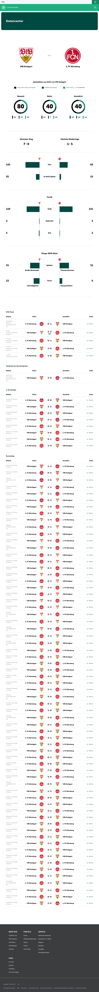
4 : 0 (49, 433)
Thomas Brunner (67, 270)
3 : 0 (49, 378)
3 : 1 (49, 407)
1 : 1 (49, 466)
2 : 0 (49, 349)
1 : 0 (49, 356)
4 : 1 (49, 562)
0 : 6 (49, 400)
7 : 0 (49, 770)
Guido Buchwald (32, 270)
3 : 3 (49, 856)
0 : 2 (49, 473)
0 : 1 (49, 324)
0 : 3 (49, 568)
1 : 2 (49, 534)
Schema (90, 324)
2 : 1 (49, 527)
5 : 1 (49, 850)
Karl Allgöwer (33, 286)
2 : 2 (49, 513)
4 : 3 (49, 676)
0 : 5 (49, 784)
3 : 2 (49, 657)
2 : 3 (49, 333)
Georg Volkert (66, 286)
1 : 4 (49, 520)
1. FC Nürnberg (30, 324)
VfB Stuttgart (67, 324)
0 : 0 (49, 541)
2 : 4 (49, 588)
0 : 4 (49, 426)
